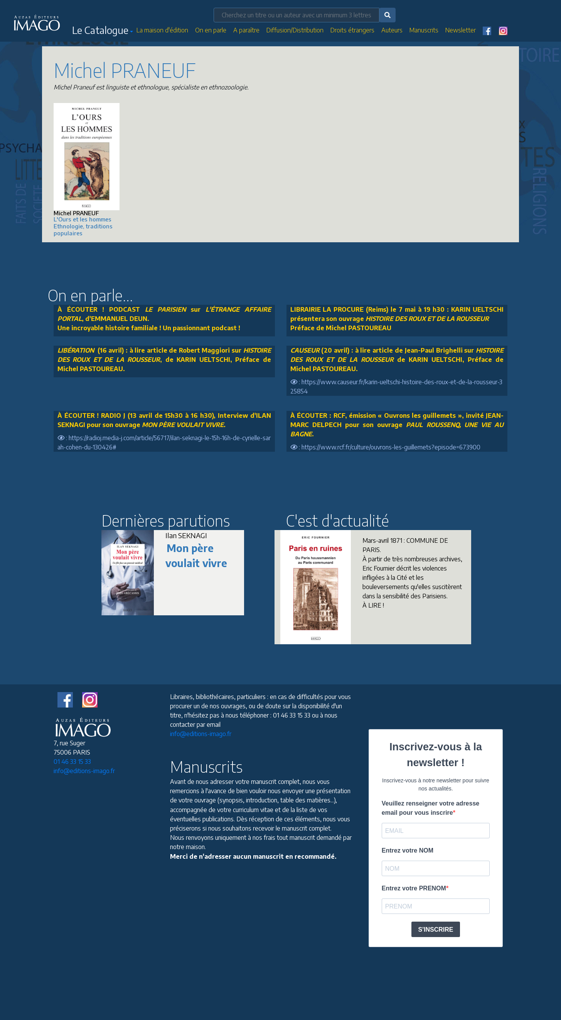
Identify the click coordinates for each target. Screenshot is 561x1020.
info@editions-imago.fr (84, 771)
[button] (102, 31)
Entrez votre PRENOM (414, 888)
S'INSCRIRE (435, 929)
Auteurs (392, 30)
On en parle (210, 30)
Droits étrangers (352, 30)
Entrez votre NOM (407, 850)
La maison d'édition (162, 30)
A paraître (246, 30)
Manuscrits (423, 30)
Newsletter (460, 30)
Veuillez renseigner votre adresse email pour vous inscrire (430, 808)
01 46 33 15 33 (72, 761)
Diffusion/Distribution (294, 30)
